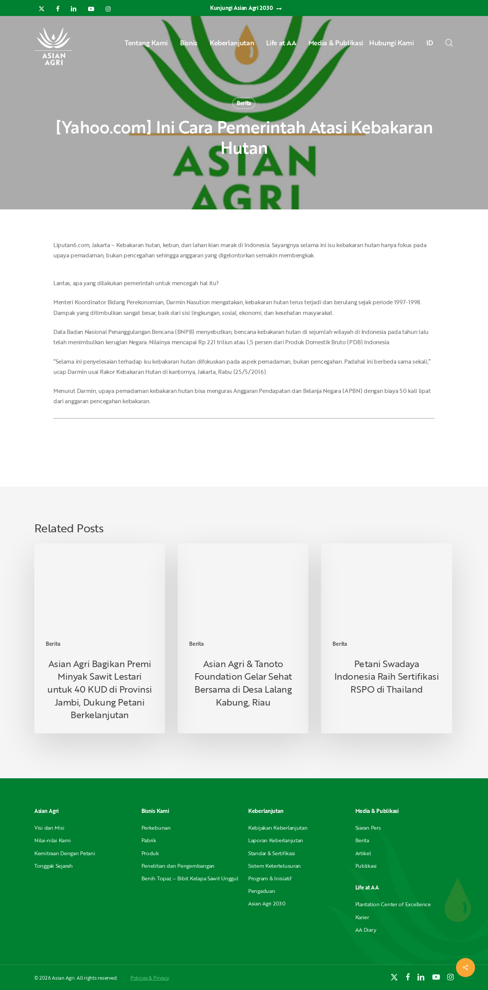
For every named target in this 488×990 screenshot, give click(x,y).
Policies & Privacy (149, 978)
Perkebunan (156, 828)
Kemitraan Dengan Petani (64, 853)
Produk (150, 853)
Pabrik (148, 840)
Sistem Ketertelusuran (274, 866)
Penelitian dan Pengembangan (178, 866)
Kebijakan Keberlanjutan (278, 828)
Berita (244, 103)
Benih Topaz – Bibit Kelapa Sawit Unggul (189, 878)
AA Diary (365, 930)
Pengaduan (261, 891)
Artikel (363, 853)
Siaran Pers (368, 828)
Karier (362, 917)
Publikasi (366, 866)
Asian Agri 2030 (267, 903)
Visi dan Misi (49, 828)
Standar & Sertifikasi (271, 853)
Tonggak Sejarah (53, 866)
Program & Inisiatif (270, 878)
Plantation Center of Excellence (393, 904)
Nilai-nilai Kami (52, 840)
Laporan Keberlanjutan (275, 840)
